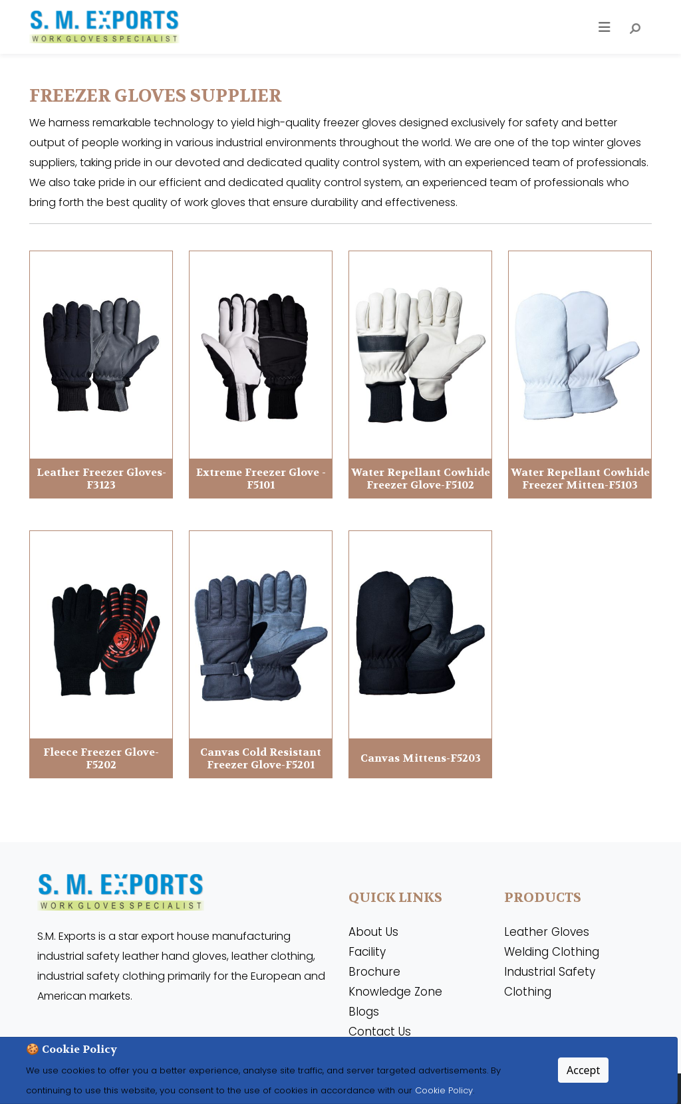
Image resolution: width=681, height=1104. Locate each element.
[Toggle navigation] (604, 27)
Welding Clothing (551, 952)
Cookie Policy (442, 1090)
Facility (367, 952)
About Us (373, 932)
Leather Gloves (546, 932)
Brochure (374, 972)
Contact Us (379, 1032)
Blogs (363, 1012)
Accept (583, 1070)
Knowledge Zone (395, 992)
